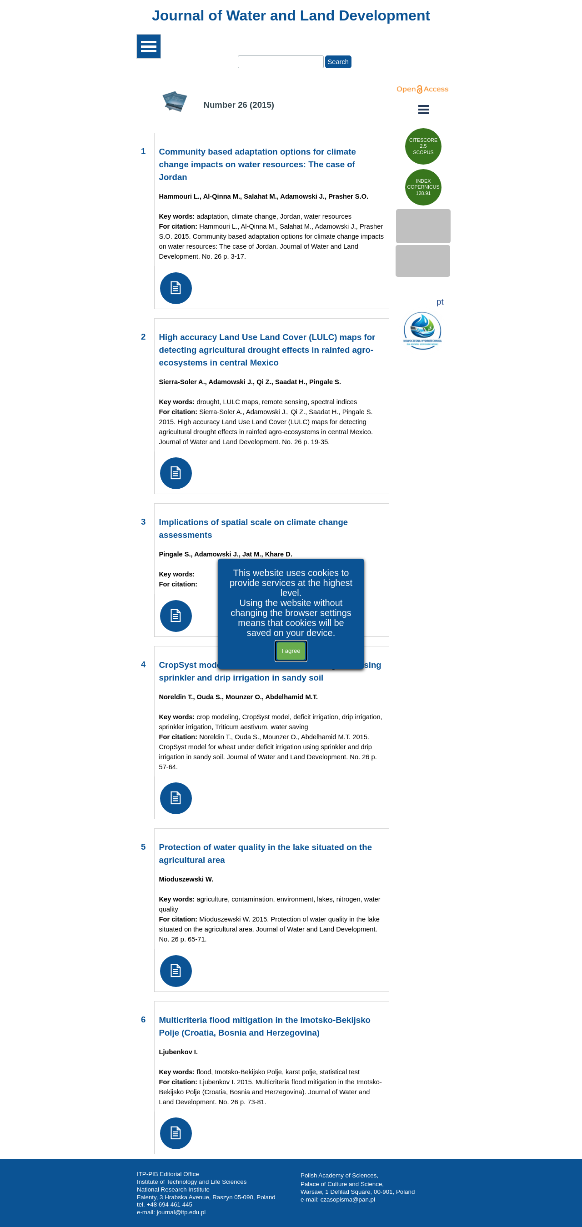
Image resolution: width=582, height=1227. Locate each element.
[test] (423, 146)
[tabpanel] (291, 15)
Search (338, 61)
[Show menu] (148, 46)
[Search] (281, 61)
